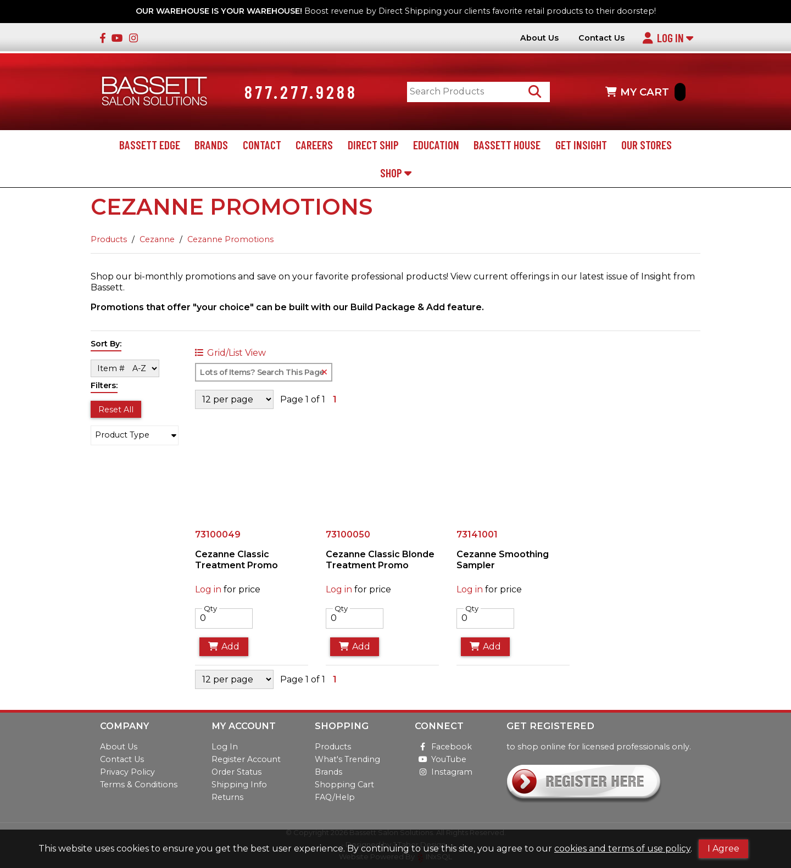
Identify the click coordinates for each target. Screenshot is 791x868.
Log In (668, 37)
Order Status (236, 772)
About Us (539, 38)
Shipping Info (239, 784)
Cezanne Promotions (230, 239)
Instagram (443, 772)
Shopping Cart (344, 784)
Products (109, 239)
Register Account (246, 759)
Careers (314, 145)
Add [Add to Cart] (223, 646)
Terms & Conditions (138, 784)
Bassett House (507, 145)
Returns (227, 797)
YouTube (440, 759)
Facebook (443, 747)
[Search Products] (534, 92)
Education (436, 145)
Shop (395, 173)
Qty (210, 608)
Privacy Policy (127, 772)
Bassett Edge (149, 145)
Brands (211, 145)
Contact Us (601, 38)
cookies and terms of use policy (622, 848)
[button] (135, 435)
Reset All (115, 410)
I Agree (723, 848)
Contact (262, 145)
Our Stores (646, 145)
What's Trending (347, 759)
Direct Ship (373, 145)
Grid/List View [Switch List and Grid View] (230, 353)
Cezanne (157, 239)
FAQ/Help (335, 797)
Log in (208, 589)
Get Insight (581, 145)
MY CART (645, 92)
